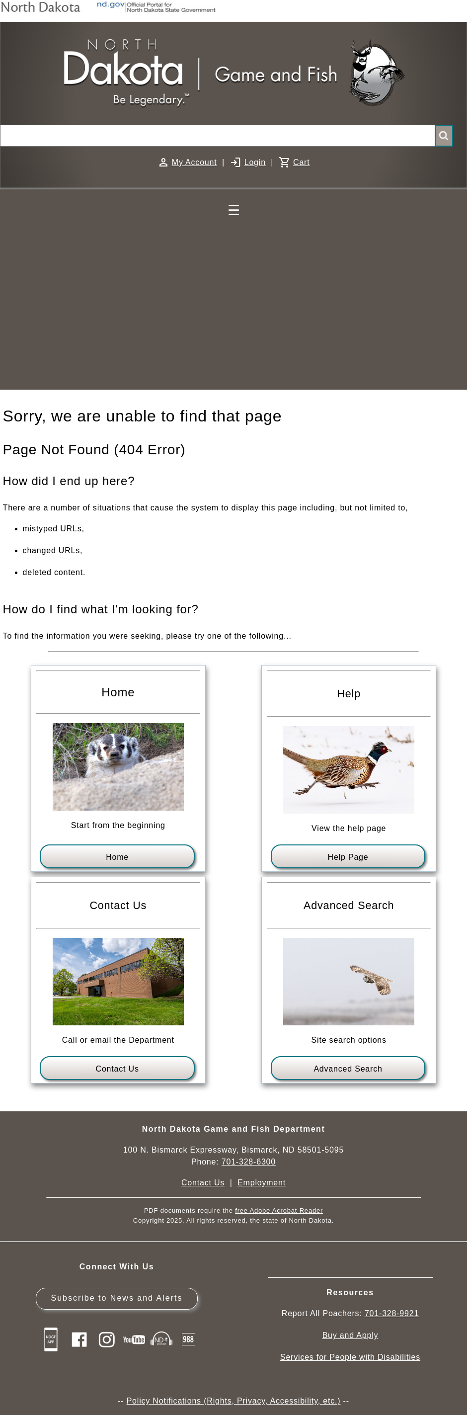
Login (255, 162)
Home (117, 857)
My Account (194, 162)
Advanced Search (347, 1069)
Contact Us (117, 1069)
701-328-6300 (249, 1162)
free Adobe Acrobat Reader (279, 1210)
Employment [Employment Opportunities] (261, 1182)
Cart (301, 162)
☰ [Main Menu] (234, 210)
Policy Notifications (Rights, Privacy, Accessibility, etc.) (234, 1401)
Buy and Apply (350, 1335)
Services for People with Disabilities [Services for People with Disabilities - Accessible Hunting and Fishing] (350, 1357)
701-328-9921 (392, 1313)
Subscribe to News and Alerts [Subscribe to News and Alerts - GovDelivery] (116, 1298)
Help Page (348, 857)
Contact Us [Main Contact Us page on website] (203, 1182)
